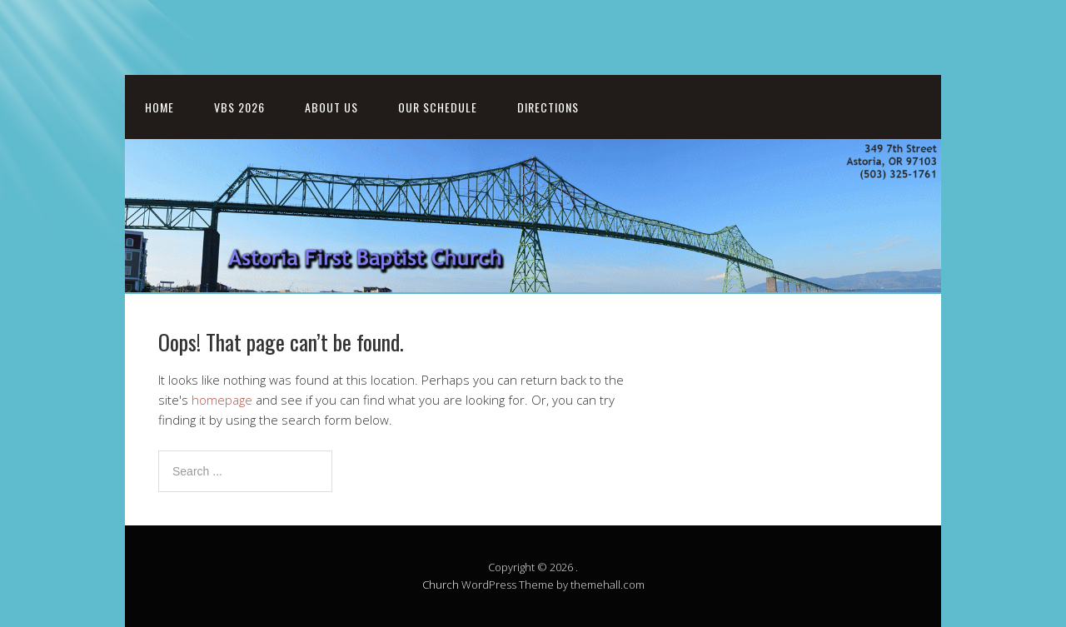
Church (440, 584)
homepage (222, 399)
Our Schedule (437, 107)
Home (159, 107)
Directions (548, 107)
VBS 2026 (239, 107)
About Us (331, 107)
